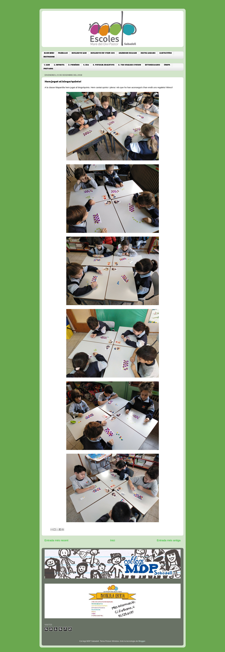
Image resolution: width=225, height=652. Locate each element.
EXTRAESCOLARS (152, 65)
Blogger (141, 641)
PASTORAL (48, 69)
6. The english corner (129, 65)
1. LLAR (47, 65)
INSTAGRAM (49, 57)
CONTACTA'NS (165, 53)
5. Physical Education (103, 65)
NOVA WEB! (49, 53)
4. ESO (86, 65)
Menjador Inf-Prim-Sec (103, 53)
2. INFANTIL (59, 65)
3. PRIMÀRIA (73, 65)
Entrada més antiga (169, 540)
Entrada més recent (56, 540)
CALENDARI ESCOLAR (128, 53)
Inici (112, 540)
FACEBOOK (63, 53)
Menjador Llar (79, 53)
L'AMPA (167, 65)
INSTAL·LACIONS (148, 53)
